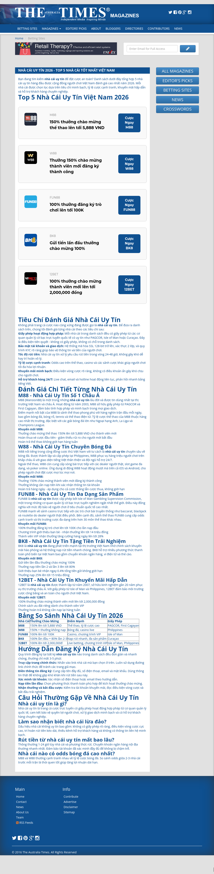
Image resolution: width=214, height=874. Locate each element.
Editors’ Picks (76, 28)
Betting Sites (27, 28)
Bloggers (113, 28)
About (96, 28)
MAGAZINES (51, 28)
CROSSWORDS (177, 109)
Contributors (159, 28)
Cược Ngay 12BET (129, 286)
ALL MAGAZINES (177, 71)
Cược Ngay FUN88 (129, 206)
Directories (134, 28)
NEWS (177, 99)
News (178, 28)
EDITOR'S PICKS (177, 80)
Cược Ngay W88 (129, 164)
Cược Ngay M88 (129, 123)
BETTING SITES (177, 90)
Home (19, 38)
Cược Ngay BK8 (129, 245)
